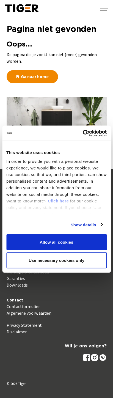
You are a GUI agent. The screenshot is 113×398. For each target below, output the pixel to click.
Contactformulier (23, 307)
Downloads (17, 285)
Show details (83, 224)
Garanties (16, 279)
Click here (58, 200)
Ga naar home (32, 76)
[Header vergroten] (104, 8)
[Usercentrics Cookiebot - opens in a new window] (83, 133)
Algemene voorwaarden (29, 313)
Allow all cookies (56, 242)
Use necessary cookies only (56, 260)
